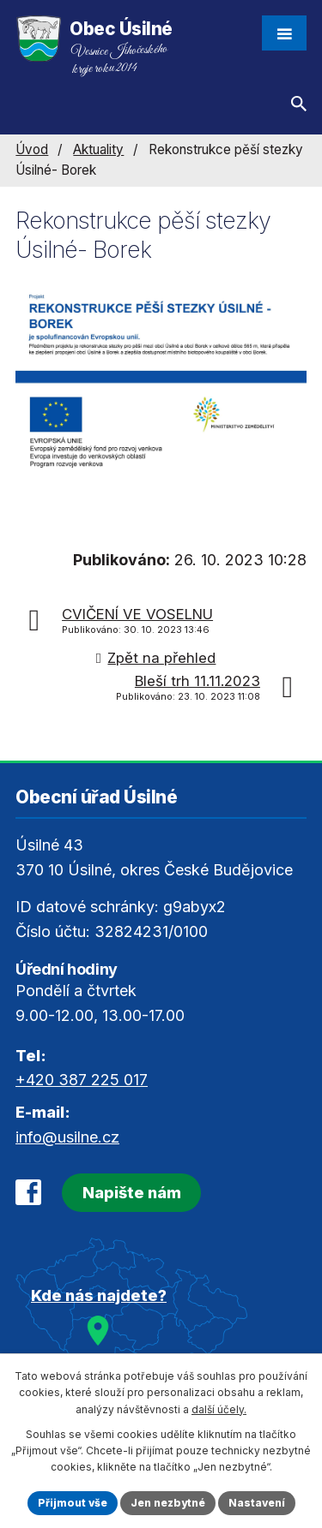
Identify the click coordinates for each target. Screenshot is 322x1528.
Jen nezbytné (168, 1502)
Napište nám (131, 1193)
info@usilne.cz (67, 1137)
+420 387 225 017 (81, 1080)
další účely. (218, 1409)
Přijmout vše (72, 1502)
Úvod (31, 149)
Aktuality (98, 149)
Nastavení (256, 1502)
